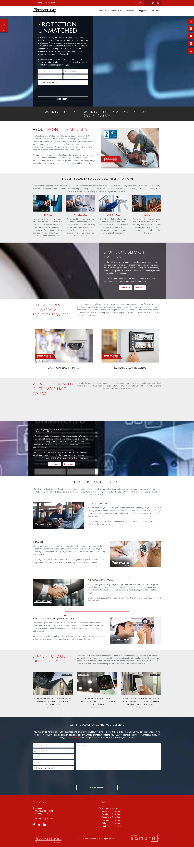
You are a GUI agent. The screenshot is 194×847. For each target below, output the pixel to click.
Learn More (125, 287)
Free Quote (140, 287)
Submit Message (97, 787)
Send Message (63, 99)
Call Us (3, 26)
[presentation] (56, 91)
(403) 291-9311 (49, 3)
